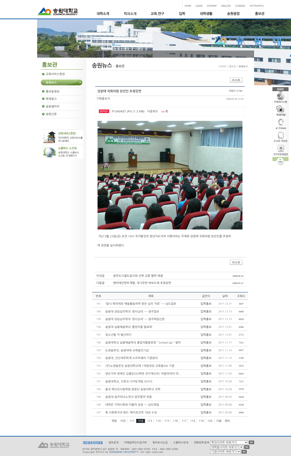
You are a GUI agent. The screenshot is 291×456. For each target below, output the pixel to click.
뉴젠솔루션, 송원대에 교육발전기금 (127, 350)
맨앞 (114, 421)
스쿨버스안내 (180, 442)
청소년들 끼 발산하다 (118, 334)
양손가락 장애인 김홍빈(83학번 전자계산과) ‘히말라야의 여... (143, 373)
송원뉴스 (51, 82)
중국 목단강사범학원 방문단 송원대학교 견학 (133, 389)
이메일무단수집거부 (135, 442)
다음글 (100, 283)
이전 (123, 421)
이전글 (100, 275)
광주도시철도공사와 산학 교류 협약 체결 (138, 275)
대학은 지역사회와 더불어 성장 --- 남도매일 (132, 404)
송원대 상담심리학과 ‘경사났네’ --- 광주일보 (132, 311)
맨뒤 (227, 421)
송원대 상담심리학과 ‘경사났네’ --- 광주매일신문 (135, 319)
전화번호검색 (201, 442)
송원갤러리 (52, 106)
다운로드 (152, 111)
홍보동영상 (52, 91)
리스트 (236, 80)
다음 (219, 421)
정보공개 (113, 442)
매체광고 (51, 98)
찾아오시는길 (160, 442)
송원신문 (51, 114)
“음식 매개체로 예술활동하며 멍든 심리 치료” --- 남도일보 (140, 303)
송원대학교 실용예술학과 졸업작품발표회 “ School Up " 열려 (143, 342)
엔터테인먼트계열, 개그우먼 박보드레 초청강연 (142, 283)
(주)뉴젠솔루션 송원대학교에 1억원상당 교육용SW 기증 (139, 365)
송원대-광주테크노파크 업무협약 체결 (128, 396)
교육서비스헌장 (55, 74)
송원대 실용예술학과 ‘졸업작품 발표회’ (129, 327)
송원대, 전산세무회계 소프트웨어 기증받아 (131, 358)
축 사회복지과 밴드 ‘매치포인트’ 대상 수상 (131, 412)
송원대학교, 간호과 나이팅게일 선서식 (128, 381)
